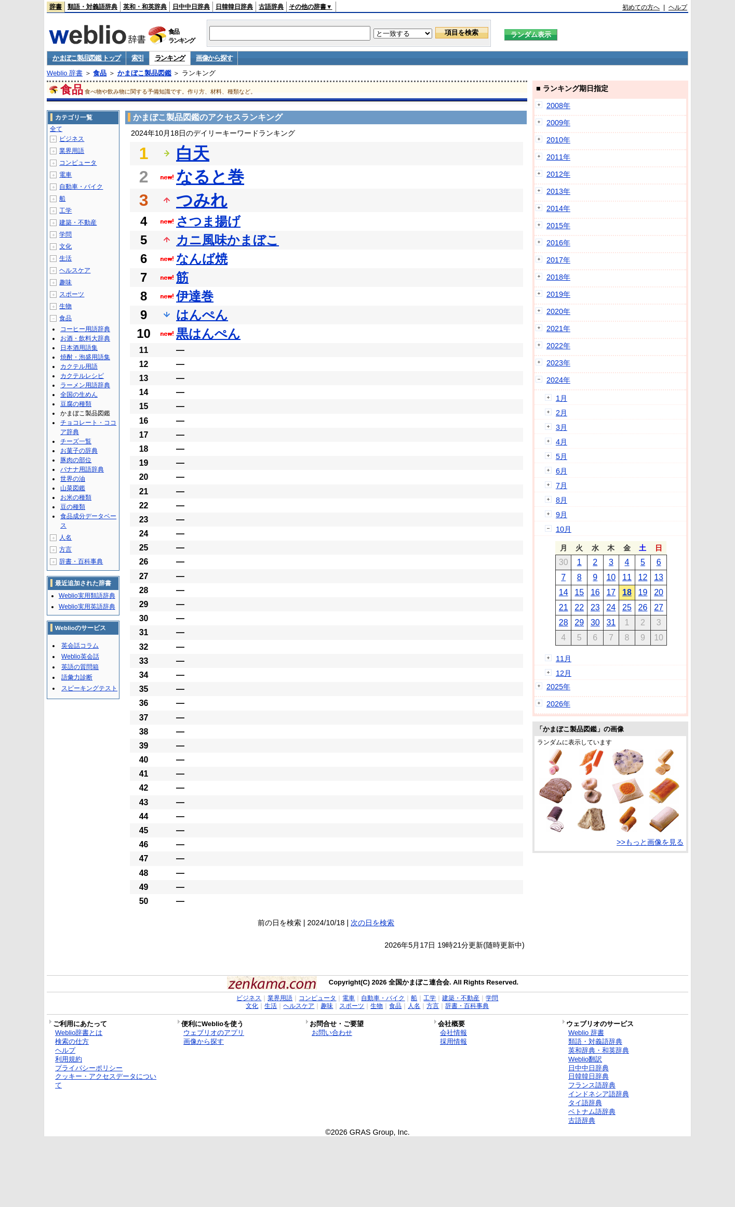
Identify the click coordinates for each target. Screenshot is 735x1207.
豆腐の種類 (75, 404)
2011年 (558, 157)
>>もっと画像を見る (650, 842)
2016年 (558, 243)
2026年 (558, 704)
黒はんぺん (208, 333)
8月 (561, 500)
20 (658, 592)
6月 (561, 471)
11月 (563, 658)
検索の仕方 (72, 1041)
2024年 (558, 380)
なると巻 (210, 176)
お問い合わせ (332, 1033)
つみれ (202, 200)
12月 (563, 673)
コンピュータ (78, 162)
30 (595, 622)
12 (643, 577)
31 (611, 622)
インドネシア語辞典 (598, 1094)
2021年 (558, 328)
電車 (65, 174)
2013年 (558, 191)
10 (611, 577)
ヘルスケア (74, 270)
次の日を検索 (372, 923)
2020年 (558, 311)
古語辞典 (271, 7)
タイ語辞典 (585, 1103)
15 (579, 592)
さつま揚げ (208, 221)
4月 (561, 442)
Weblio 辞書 (65, 73)
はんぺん (202, 315)
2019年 (558, 294)
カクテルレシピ (82, 375)
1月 (561, 398)
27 (658, 607)
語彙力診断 (76, 677)
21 (563, 607)
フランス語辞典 (592, 1085)
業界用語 (71, 150)
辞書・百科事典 (81, 561)
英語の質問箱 (80, 667)
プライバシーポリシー (89, 1068)
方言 (65, 549)
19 (643, 592)
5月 (561, 456)
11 (627, 577)
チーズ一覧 (75, 441)
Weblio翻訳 (585, 1059)
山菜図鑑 (72, 488)
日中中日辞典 (191, 7)
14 (563, 592)
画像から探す (214, 58)
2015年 (558, 225)
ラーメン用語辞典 (85, 385)
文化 (65, 246)
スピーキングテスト (89, 688)
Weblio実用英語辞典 (87, 606)
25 (627, 607)
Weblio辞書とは (78, 1033)
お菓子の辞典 (79, 450)
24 (611, 607)
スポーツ (71, 294)
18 (627, 592)
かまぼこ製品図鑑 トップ (86, 58)
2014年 (558, 208)
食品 (99, 73)
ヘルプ (678, 7)
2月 (561, 413)
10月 (563, 529)
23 (595, 607)
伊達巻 (194, 296)
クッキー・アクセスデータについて (105, 1080)
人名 (65, 537)
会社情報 (453, 1033)
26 (643, 607)
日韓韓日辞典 (234, 7)
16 (595, 592)
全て (56, 129)
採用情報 (453, 1041)
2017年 (558, 260)
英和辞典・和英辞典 (598, 1050)
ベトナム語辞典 (592, 1112)
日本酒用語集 (79, 347)
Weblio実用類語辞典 (87, 595)
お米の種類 (75, 497)
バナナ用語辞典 (82, 469)
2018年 (558, 277)
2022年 (558, 346)
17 (611, 592)
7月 (561, 485)
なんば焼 (202, 259)
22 (579, 607)
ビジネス (71, 138)
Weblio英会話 (80, 656)
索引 (137, 58)
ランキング (170, 58)
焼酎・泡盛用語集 (85, 357)
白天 (192, 153)
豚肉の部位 (75, 460)
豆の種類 (72, 506)
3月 (561, 427)
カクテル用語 (79, 366)
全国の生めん (79, 394)
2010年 (558, 140)
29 (579, 622)
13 (658, 577)
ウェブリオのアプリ (213, 1033)
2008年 (558, 105)
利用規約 (68, 1059)
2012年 (558, 174)
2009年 (558, 123)
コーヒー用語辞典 (85, 329)
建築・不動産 (78, 222)
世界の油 (72, 478)
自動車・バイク (81, 186)
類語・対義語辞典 (92, 7)
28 (563, 622)
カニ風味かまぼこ (227, 240)
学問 (65, 234)
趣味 (65, 282)
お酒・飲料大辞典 (85, 338)
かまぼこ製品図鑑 (144, 73)
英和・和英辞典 (145, 7)
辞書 (55, 7)
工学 (65, 210)
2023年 (558, 363)
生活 (65, 258)
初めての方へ (641, 7)
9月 (561, 514)
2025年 (558, 687)
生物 (65, 306)
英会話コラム (80, 645)
